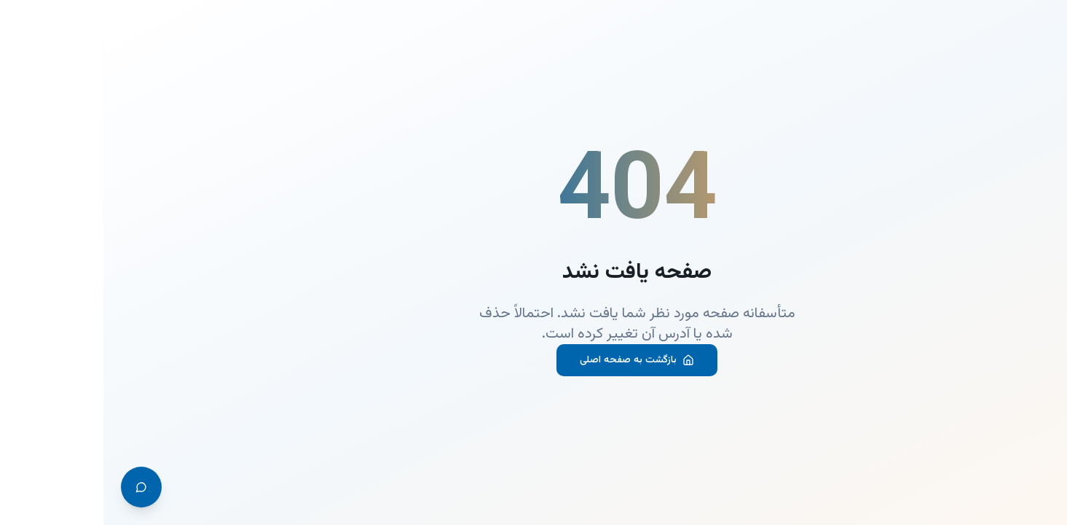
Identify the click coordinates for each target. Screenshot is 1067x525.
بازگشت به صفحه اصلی (533, 360)
